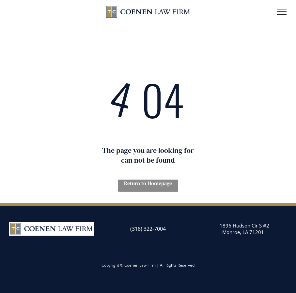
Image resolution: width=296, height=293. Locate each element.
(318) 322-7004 (148, 228)
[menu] (281, 11)
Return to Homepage (148, 183)
